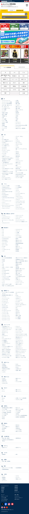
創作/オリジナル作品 (19, 409)
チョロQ (3, 246)
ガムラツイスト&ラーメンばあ (21, 334)
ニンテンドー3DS (5, 313)
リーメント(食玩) (19, 204)
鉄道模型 (17, 249)
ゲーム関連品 (18, 318)
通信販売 (16, 490)
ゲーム (3, 391)
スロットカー (4, 243)
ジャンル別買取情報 (7, 67)
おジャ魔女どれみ (5, 139)
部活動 (2, 490)
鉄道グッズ (18, 246)
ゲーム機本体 (18, 317)
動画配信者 (4, 380)
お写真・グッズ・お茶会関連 (21, 398)
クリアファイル (18, 327)
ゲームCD (4, 274)
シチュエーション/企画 (6, 276)
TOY (14, 72)
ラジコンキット (18, 235)
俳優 (16, 380)
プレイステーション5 (19, 292)
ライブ (3, 282)
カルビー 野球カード (19, 343)
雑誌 (16, 120)
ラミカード (18, 326)
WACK (17, 364)
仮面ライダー (18, 162)
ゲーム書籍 (4, 109)
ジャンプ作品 (4, 409)
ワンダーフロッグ (19, 207)
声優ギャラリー (18, 479)
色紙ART (3, 344)
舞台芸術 (17, 102)
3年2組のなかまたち (5, 187)
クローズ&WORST (5, 144)
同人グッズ (18, 407)
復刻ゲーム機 (18, 315)
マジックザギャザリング (6, 338)
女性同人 (5, 86)
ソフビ (17, 139)
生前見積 (16, 488)
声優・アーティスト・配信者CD (21, 257)
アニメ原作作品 (5, 413)
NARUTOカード (19, 338)
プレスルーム (17, 496)
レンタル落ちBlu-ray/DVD (20, 276)
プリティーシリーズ (19, 215)
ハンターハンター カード (6, 329)
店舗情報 (16, 485)
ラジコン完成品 (18, 237)
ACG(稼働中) (4, 340)
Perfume (17, 367)
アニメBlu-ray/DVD (5, 270)
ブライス (17, 190)
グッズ (3, 475)
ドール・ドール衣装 (5, 185)
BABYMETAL (18, 365)
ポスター (14, 82)
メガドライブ (18, 296)
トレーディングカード (6, 343)
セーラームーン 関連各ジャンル (21, 221)
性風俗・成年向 (5, 112)
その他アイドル (18, 368)
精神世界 (17, 112)
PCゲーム (5, 89)
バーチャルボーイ (5, 302)
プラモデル (18, 141)
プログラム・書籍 (19, 399)
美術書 (3, 125)
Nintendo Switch (5, 305)
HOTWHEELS (4, 240)
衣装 (16, 454)
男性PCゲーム (4, 447)
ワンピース (18, 154)
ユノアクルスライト (19, 198)
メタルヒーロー (18, 167)
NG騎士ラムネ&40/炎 (19, 176)
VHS (3, 265)
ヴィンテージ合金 (19, 177)
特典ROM (17, 426)
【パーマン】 (4, 165)
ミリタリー (18, 105)
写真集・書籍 (18, 370)
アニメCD (4, 271)
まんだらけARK (4, 500)
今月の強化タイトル (5, 326)
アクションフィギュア (6, 177)
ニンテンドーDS (5, 312)
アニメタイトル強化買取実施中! (21, 415)
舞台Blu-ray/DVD (19, 270)
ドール (23, 72)
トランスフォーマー (19, 160)
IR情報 (2, 491)
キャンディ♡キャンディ (20, 208)
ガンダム (17, 157)
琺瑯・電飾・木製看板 (6, 461)
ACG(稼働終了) (5, 341)
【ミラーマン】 (5, 170)
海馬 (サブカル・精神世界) (20, 128)
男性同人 (14, 86)
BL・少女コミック (5, 106)
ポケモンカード (5, 331)
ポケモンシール (5, 332)
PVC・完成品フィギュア (6, 179)
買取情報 (16, 487)
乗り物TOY (6, 227)
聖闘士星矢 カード (19, 337)
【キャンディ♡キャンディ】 (7, 163)
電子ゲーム (18, 313)
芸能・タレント (18, 106)
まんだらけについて (4, 485)
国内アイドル (18, 378)
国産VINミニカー (19, 240)
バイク (3, 251)
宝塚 (23, 82)
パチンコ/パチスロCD (6, 279)
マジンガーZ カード (19, 340)
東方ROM (17, 425)
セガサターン (18, 298)
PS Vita (17, 295)
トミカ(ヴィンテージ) (6, 249)
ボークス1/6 (18, 194)
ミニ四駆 (17, 232)
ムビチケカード (18, 354)
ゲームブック (18, 126)
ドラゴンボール (5, 151)
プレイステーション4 (6, 319)
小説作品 (17, 413)
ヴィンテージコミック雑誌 (7, 102)
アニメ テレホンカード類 (6, 355)
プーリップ (18, 191)
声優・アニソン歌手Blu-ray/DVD (8, 285)
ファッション (4, 128)
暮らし (17, 117)
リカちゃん (18, 199)
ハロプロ (3, 371)
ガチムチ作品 (18, 410)
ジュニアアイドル (19, 281)
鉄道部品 (17, 251)
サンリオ (3, 215)
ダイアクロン (4, 148)
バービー (17, 188)
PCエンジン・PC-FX (19, 303)
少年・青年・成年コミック (7, 105)
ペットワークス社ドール (20, 193)
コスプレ (14, 89)
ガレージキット (18, 142)
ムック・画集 (4, 120)
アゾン (3, 199)
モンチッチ (18, 218)
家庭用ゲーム (5, 79)
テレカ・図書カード (5, 426)
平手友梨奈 (4, 365)
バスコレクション (19, 229)
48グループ (4, 370)
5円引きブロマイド (19, 348)
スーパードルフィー (5, 203)
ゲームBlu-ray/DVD (5, 273)
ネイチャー (18, 114)
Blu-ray (3, 398)
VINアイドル (4, 381)
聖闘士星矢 (18, 156)
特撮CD (17, 265)
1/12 (3, 229)
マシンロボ (4, 153)
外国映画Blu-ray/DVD (19, 259)
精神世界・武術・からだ (20, 268)
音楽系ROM (18, 428)
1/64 (3, 235)
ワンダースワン (18, 306)
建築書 (3, 123)
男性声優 (17, 267)
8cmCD (3, 259)
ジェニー (3, 202)
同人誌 (3, 418)
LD (2, 262)
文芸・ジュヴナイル (19, 109)
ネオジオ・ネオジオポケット (21, 304)
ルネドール (18, 205)
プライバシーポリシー (19, 497)
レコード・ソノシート (20, 282)
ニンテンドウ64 (5, 299)
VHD (3, 264)
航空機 (17, 244)
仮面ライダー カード (19, 341)
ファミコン (4, 296)
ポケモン (17, 151)
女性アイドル (23, 79)
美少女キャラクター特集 (20, 355)
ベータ (3, 281)
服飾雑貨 (3, 454)
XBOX (17, 309)
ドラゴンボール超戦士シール (7, 346)
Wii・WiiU (4, 304)
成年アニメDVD (19, 284)
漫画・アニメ (18, 389)
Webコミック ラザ (4, 496)
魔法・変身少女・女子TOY (5, 76)
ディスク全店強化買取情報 (7, 257)
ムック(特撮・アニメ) (6, 108)
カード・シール (14, 79)
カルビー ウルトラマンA (20, 352)
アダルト (3, 268)
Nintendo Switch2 (5, 307)
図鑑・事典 (18, 108)
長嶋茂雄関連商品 (5, 469)
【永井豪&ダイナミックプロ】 (7, 171)
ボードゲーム (18, 123)
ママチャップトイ (19, 196)
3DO (16, 307)
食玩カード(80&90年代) (6, 349)
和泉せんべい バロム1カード (21, 351)
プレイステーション (5, 315)
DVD (3, 401)
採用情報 (2, 487)
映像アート (18, 278)
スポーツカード (18, 346)
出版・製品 (17, 494)
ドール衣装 (18, 185)
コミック (3, 111)
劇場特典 (3, 477)
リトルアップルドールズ (20, 201)
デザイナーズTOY (19, 144)
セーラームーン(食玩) (6, 352)
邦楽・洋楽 (18, 273)
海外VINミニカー (19, 241)
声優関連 (3, 479)
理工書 (17, 111)
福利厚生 (2, 488)
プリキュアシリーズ (5, 222)
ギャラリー (18, 477)
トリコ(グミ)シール (5, 348)
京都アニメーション (5, 156)
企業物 (23, 89)
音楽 (3, 129)
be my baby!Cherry (5, 194)
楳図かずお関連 (18, 262)
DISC (5, 256)
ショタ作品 (18, 412)
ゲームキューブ (5, 301)
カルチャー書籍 (5, 122)
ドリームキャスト (19, 300)
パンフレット (18, 122)
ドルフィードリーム (5, 208)
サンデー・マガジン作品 (6, 410)
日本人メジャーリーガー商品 (7, 467)
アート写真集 (4, 126)
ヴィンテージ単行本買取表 (7, 103)
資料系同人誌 (18, 438)
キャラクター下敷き (5, 357)
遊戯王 (3, 334)
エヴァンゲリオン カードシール (21, 335)
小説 (3, 117)
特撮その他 (18, 168)
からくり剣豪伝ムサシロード (7, 141)
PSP (16, 293)
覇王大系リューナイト (6, 160)
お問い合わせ (17, 499)
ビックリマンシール (19, 331)
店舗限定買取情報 (21, 67)
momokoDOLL (4, 196)
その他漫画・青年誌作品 (6, 412)
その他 (23, 93)
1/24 (3, 232)
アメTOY (17, 147)
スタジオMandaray (4, 499)
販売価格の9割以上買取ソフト (7, 295)
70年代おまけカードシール (7, 327)
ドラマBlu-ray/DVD (5, 278)
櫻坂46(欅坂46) (5, 367)
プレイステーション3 (6, 318)
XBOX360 (17, 310)
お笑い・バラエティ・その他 (7, 267)
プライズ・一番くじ (19, 136)
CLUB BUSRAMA (5, 238)
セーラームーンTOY (5, 218)
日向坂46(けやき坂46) (6, 368)
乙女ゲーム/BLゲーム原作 (7, 284)
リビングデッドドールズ (20, 202)
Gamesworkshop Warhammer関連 (21, 125)
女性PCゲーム (18, 447)
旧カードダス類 (18, 329)
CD (2, 399)
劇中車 (17, 238)
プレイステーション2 (6, 316)
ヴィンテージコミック (6, 100)
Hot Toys (3, 176)
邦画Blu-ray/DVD (19, 274)
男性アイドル (5, 82)
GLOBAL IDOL (5, 383)
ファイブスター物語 (19, 172)
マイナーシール (18, 332)
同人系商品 (4, 428)
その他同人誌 (23, 86)
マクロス (17, 159)
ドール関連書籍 (18, 187)
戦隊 (16, 165)
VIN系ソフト (18, 279)
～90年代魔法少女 (5, 162)
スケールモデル (5, 241)
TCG (3, 337)
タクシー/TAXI (4, 244)
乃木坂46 (3, 364)
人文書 (17, 100)
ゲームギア (18, 301)
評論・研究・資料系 (5, 438)
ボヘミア (2, 494)
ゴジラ (3, 167)
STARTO (3, 378)
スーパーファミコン (5, 298)
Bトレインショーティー (6, 237)
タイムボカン (4, 147)
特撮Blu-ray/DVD (19, 264)
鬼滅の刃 (17, 153)
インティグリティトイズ (6, 200)
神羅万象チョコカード (6, 354)
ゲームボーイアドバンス (6, 310)
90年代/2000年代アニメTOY (21, 174)
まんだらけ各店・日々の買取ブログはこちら (14, 21)
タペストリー (4, 480)
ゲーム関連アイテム (5, 145)
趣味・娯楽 (18, 103)
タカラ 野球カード (19, 344)
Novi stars (4, 193)
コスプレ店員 (3, 497)
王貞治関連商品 (18, 467)
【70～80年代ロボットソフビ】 (7, 168)
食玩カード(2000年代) (6, 351)
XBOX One (18, 312)
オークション (17, 491)
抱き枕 (3, 431)
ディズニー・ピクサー (6, 150)
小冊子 (17, 119)
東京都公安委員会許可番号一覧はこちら (7, 509)
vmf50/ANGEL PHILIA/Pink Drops (8, 197)
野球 (5, 93)
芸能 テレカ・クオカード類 (21, 357)
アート (3, 389)
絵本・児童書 (4, 114)
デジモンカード (5, 335)
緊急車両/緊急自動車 (19, 243)
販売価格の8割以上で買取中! (7, 407)
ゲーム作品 (4, 415)
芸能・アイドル (18, 271)
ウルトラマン (18, 163)
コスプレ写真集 (18, 429)
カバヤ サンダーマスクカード (21, 349)
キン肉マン (4, 142)
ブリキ (17, 145)
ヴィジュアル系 (18, 381)
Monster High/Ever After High (7, 191)
